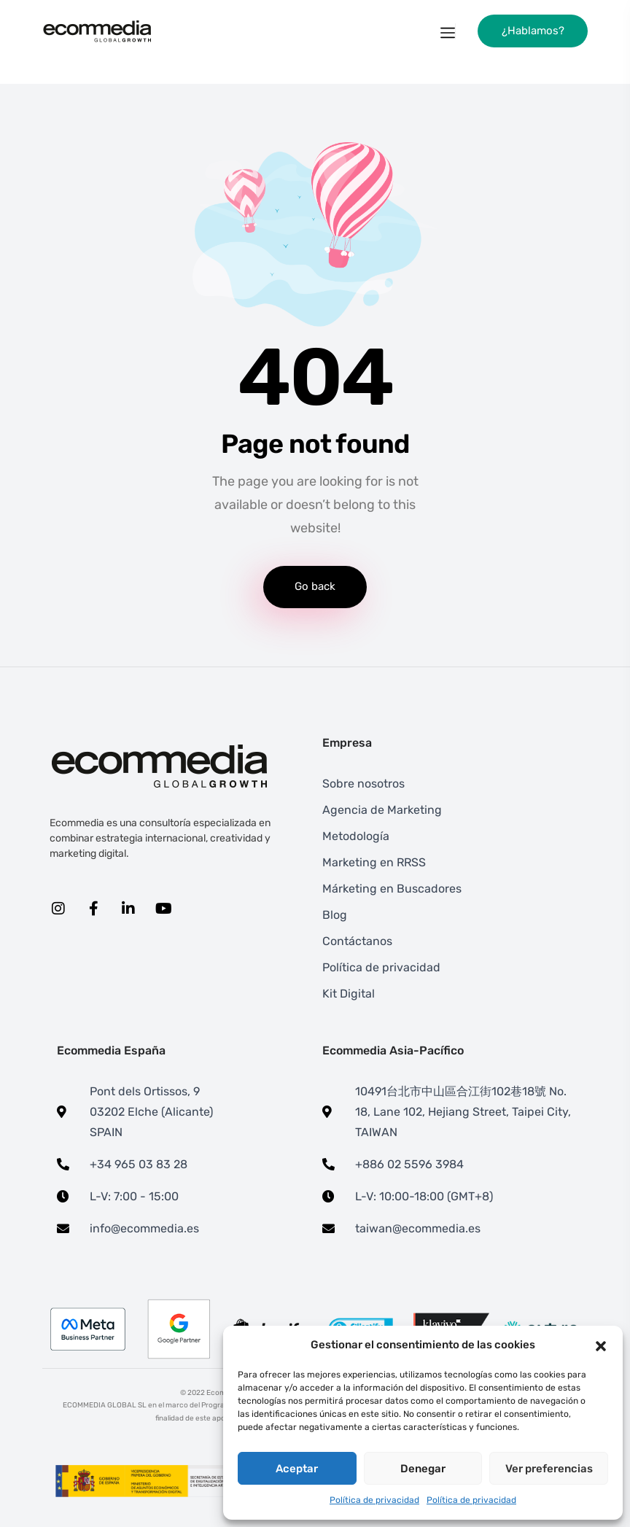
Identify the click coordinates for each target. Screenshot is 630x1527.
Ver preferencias (549, 1468)
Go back (315, 586)
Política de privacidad (374, 1500)
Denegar (423, 1468)
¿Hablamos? (533, 30)
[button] (601, 1345)
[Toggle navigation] (447, 31)
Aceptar (297, 1468)
